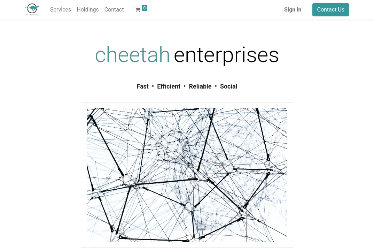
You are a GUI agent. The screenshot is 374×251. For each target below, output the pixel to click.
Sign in (292, 9)
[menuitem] (60, 10)
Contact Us (330, 9)
